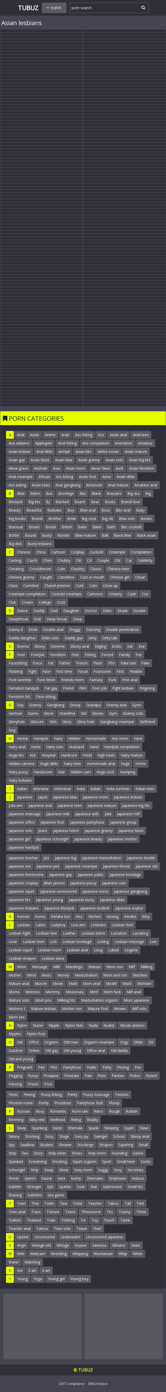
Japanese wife (87, 813)
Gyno (136, 704)
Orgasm (51, 1042)
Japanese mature (102, 805)
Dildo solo (50, 637)
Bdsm (35, 493)
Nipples (15, 1033)
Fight (32, 671)
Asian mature (136, 451)
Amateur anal (145, 485)
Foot (21, 654)
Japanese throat (116, 866)
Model (111, 983)
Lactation (119, 933)
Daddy (39, 610)
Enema (23, 646)
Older (138, 1042)
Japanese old (146, 866)
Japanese (24, 797)
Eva (142, 646)
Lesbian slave (53, 958)
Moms (14, 991)
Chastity (77, 568)
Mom (21, 966)
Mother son (72, 1008)
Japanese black (131, 830)
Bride (71, 518)
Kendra (130, 916)
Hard (138, 738)
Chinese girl (119, 577)
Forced (107, 654)
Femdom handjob (24, 688)
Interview (40, 788)
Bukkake (54, 510)
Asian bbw (63, 459)
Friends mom (72, 679)
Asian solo (114, 459)
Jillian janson (54, 882)
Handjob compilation (122, 746)
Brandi (37, 518)
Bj (48, 501)
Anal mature (118, 485)
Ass (101, 434)
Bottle (14, 535)
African (44, 476)
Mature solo (19, 1000)
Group (75, 704)
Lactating (140, 933)
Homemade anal (101, 763)
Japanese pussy (83, 882)
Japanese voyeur (129, 908)
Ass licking (64, 476)
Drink (32, 629)
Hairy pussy (18, 771)
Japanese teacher (23, 857)
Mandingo (74, 966)
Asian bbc (84, 451)
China (40, 552)
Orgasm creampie (99, 1042)
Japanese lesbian (128, 797)
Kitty (146, 916)
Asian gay (17, 459)
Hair (61, 771)
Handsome (43, 771)
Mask (126, 983)
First (120, 671)
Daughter (71, 610)
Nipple (54, 1025)
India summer (118, 788)
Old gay (51, 1050)
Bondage (66, 493)
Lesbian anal (77, 949)
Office (33, 1042)
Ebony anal (80, 646)
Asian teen (41, 485)
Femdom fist (19, 696)
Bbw (21, 493)
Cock (61, 602)
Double (139, 610)
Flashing (15, 671)
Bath (111, 526)
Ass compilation (95, 443)
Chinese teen (118, 568)
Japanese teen (70, 805)
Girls (53, 721)
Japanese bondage (125, 874)
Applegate (43, 443)
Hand (94, 746)
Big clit (107, 518)
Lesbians (98, 924)
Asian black (40, 459)
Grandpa (93, 704)
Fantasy (96, 679)
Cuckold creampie (66, 593)
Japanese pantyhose (87, 822)
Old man (71, 1042)
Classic (96, 568)
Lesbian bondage (76, 941)
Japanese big (65, 857)
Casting (15, 560)
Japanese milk (58, 813)
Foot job (99, 688)
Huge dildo (49, 763)
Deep (77, 619)
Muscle (41, 983)
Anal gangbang (68, 485)
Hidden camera (21, 763)
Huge (125, 763)
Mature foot (98, 1008)
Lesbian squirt (20, 949)
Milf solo (139, 1008)
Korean (23, 916)
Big (148, 493)
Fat (51, 663)
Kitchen (94, 916)
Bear (95, 501)
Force (37, 663)
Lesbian (23, 924)
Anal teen (141, 434)
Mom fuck (112, 991)
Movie (58, 983)
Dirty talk (109, 637)
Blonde (63, 535)
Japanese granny (99, 830)
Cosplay (77, 552)
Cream (27, 602)
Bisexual (16, 526)
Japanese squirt (22, 891)
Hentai (22, 738)
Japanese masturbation (101, 857)
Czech (32, 560)
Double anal (53, 629)
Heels (36, 746)
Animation (123, 443)
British (66, 526)
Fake (145, 663)
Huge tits (16, 755)
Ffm (111, 663)
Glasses (37, 721)
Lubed (113, 949)
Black (96, 493)
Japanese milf (128, 813)
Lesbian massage (129, 941)
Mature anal (19, 983)
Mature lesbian (43, 1008)
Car (129, 560)
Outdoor (16, 1050)
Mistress (32, 991)
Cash (132, 593)
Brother (54, 518)
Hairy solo (54, 746)
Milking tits (66, 1000)
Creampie (117, 552)
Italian (95, 788)
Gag (12, 730)
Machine (140, 975)
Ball (105, 535)
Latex (40, 924)
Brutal (50, 526)
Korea (40, 916)
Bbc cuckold (131, 526)
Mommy (52, 991)
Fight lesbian (123, 688)
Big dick (15, 543)
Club (12, 602)
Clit (78, 560)
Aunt (119, 468)
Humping (127, 771)
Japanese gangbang (130, 891)
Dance (22, 610)
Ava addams (19, 443)
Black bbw (122, 535)
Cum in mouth (92, 577)
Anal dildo (44, 451)
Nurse (38, 1025)
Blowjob (16, 501)
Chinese (23, 552)
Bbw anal (88, 510)
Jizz (46, 857)
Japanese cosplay (23, 882)
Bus (49, 493)
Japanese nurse (95, 891)
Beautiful (34, 510)
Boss (105, 510)
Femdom (58, 654)
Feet (75, 654)
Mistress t (17, 1008)
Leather (69, 933)
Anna (106, 476)
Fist (139, 654)
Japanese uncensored (58, 891)
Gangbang (55, 704)
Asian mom (75, 468)
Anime (50, 434)
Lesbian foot (122, 924)
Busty (46, 535)
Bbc (82, 493)
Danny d (16, 629)
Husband (76, 746)
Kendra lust (60, 916)
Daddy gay (74, 637)
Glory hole (85, 721)
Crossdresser (40, 568)
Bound (30, 535)
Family (124, 654)
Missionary (75, 991)
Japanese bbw (65, 797)
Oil (151, 1042)
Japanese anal (40, 805)
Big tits (34, 501)
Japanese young (49, 899)
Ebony (40, 646)
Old (20, 1042)
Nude (93, 1025)
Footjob (37, 654)
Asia (56, 468)
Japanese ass (20, 866)
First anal (130, 679)
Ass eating (17, 485)
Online (34, 1050)
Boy (70, 510)
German (15, 713)
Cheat (140, 577)
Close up (110, 585)
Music (46, 975)
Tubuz (28, 7)
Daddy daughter (22, 637)
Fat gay (51, 688)
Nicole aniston (132, 1025)
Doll (37, 619)
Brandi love (130, 501)
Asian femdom (141, 468)
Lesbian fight (19, 933)
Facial (83, 671)
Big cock (89, 518)
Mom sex (17, 1016)
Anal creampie (21, 476)
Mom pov (43, 1000)
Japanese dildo (112, 899)
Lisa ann (78, 924)
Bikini (97, 526)
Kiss (79, 916)
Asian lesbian (20, 451)
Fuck (112, 679)
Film (82, 688)
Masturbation (86, 975)
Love (13, 941)
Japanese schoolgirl (52, 838)
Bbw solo (127, 518)
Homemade (96, 738)
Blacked (62, 501)
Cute (61, 568)
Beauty (15, 510)
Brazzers (114, 493)
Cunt (80, 585)
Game (33, 713)
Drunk (122, 610)
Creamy (115, 593)
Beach (80, 501)
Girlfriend (147, 721)
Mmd (31, 975)
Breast (34, 526)
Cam (93, 585)
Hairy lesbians (20, 780)
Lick (53, 941)
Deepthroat (18, 619)
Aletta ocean (108, 451)
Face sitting (45, 696)
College (45, 602)
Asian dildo (126, 476)
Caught (46, 577)
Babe (82, 526)
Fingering (147, 688)
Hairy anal (17, 746)
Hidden (74, 738)
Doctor (91, 610)
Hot (33, 755)
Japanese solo (20, 830)
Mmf (94, 991)
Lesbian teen (33, 941)
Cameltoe (66, 577)
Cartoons (95, 593)
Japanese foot (52, 822)
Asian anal (118, 434)
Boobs (146, 518)
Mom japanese (136, 1000)
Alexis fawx (100, 468)
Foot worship (20, 679)
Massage (39, 966)
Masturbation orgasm (99, 1000)
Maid (73, 983)
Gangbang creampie (117, 721)
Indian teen (144, 788)
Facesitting (18, 663)
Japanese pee (48, 866)
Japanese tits (19, 899)
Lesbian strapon (22, 958)
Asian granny (89, 459)
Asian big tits (139, 459)
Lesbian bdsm (93, 933)
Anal (20, 434)
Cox (145, 593)
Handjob (41, 738)
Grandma (67, 713)
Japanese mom (95, 797)
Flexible (136, 671)
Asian (34, 434)
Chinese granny (22, 577)
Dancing (93, 629)
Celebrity (145, 560)
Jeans (42, 830)
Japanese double (141, 857)
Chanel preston (57, 585)
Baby (140, 510)
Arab (65, 434)
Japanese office (22, 822)
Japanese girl (19, 838)
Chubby (64, 560)
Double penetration (122, 629)
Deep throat (57, 619)
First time (64, 671)
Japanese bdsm (66, 830)
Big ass (133, 493)
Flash (97, 663)
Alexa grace (18, 468)
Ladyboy (58, 924)
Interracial (62, 788)
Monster (144, 983)
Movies (120, 1008)
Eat (130, 646)
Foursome (102, 671)
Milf (132, 966)
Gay (20, 704)
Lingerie (131, 949)
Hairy (58, 738)
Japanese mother (122, 838)
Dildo (107, 610)
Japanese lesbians (24, 908)
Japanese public (91, 874)
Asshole (40, 468)
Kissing (112, 916)
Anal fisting (67, 443)
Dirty (92, 637)
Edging (100, 646)
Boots (110, 501)
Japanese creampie (81, 866)
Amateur (145, 443)
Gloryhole (17, 721)
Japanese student (95, 908)
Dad (54, 610)
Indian (22, 788)
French (82, 663)
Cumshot (31, 585)
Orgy (124, 1042)
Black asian (146, 535)
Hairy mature (132, 755)
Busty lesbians (39, 543)
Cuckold (96, 552)
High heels (106, 755)
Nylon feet (74, 1025)
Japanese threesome (26, 874)
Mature (94, 966)
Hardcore (69, 755)
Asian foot (87, 476)
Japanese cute (114, 882)
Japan (43, 797)
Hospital (48, 755)
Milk (56, 966)
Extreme (58, 646)
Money (63, 975)
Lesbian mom (49, 949)
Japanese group (123, 822)
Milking (146, 966)
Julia (108, 813)
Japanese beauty (88, 838)
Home (140, 763)
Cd (89, 560)
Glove (49, 713)
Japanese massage (25, 813)
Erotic (117, 646)
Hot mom (120, 738)
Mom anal (91, 983)
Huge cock (105, 771)
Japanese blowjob (59, 908)
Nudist (109, 1025)
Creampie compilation (27, 593)
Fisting (90, 654)
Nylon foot (36, 1033)
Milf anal (134, 991)
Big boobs (17, 518)
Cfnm (47, 560)
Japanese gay (60, 874)
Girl (83, 713)
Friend (68, 688)
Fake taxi (128, 663)
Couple (103, 560)
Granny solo (133, 713)
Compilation (141, 552)
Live (153, 941)
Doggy (75, 629)
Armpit (64, 451)
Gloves (98, 713)
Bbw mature (85, 535)
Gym (113, 713)
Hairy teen (72, 763)
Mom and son (115, 975)
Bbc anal (123, 510)
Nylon (22, 1025)
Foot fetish (46, 679)
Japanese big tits (136, 805)
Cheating (16, 568)
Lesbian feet (46, 933)
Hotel (87, 755)
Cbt (118, 560)
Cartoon (58, 552)
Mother (15, 975)
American (94, 485)
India (81, 788)
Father (64, 663)
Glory (66, 721)
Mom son (114, 966)
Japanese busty (81, 899)
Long (98, 949)
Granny (35, 704)
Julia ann (16, 805)
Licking (103, 941)
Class (13, 585)
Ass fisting (83, 434)
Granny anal (116, 704)
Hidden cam (81, 771)
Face (46, 671)
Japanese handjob (24, 847)
